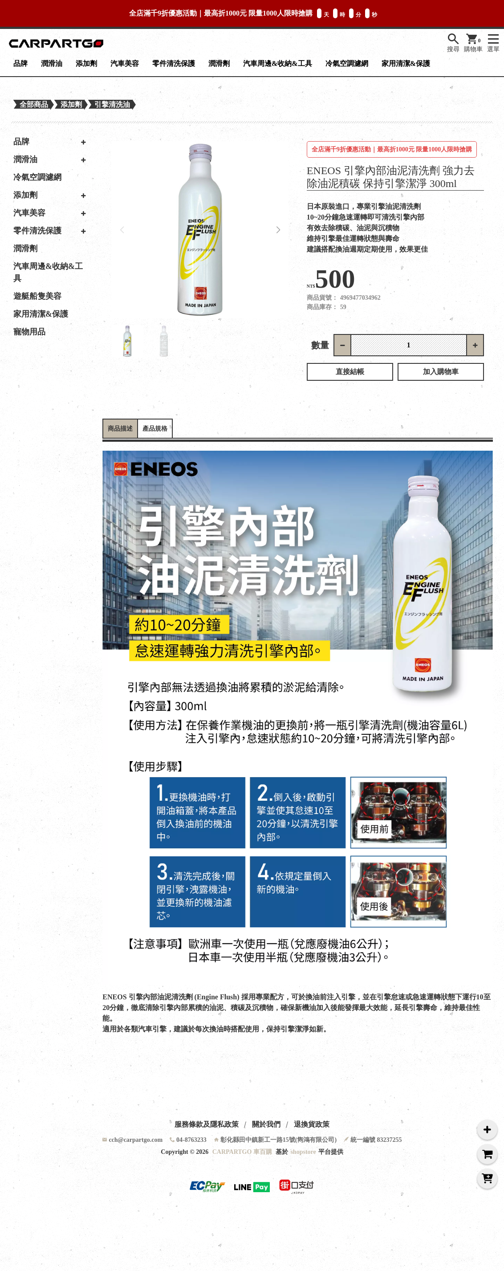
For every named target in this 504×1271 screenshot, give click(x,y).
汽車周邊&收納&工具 (277, 63)
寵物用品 (29, 331)
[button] (278, 230)
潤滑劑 (219, 63)
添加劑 (86, 63)
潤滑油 (51, 63)
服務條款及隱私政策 (207, 1124)
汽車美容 (124, 63)
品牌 (20, 63)
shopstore (303, 1152)
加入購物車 (441, 371)
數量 (320, 345)
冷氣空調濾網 (346, 63)
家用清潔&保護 (406, 63)
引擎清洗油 (112, 104)
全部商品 (34, 104)
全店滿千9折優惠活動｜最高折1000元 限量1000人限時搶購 (392, 149)
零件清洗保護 (173, 63)
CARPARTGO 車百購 (242, 1152)
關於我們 (266, 1124)
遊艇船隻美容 (37, 296)
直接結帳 (350, 371)
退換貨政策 (311, 1124)
